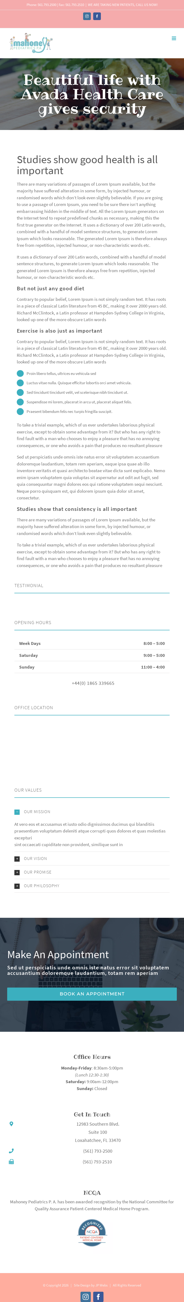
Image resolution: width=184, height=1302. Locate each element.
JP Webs (101, 1285)
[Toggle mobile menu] (174, 38)
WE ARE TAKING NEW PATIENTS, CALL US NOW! (123, 4)
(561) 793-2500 (97, 1151)
